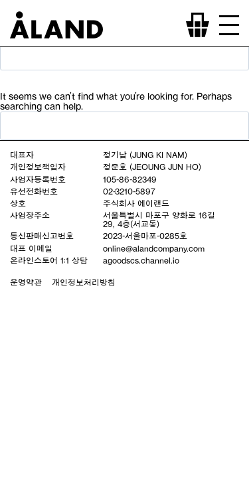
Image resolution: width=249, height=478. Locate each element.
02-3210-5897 (129, 191)
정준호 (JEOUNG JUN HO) (152, 167)
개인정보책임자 (38, 167)
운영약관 (26, 282)
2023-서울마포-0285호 (145, 236)
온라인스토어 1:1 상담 (49, 260)
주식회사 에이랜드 (136, 203)
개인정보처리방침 (84, 282)
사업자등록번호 (38, 179)
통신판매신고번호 (42, 236)
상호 (18, 203)
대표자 (22, 155)
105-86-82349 (130, 179)
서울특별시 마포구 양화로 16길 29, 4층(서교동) (159, 219)
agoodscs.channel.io (141, 260)
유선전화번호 (34, 191)
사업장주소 (30, 215)
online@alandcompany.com (154, 248)
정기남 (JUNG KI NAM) (145, 155)
